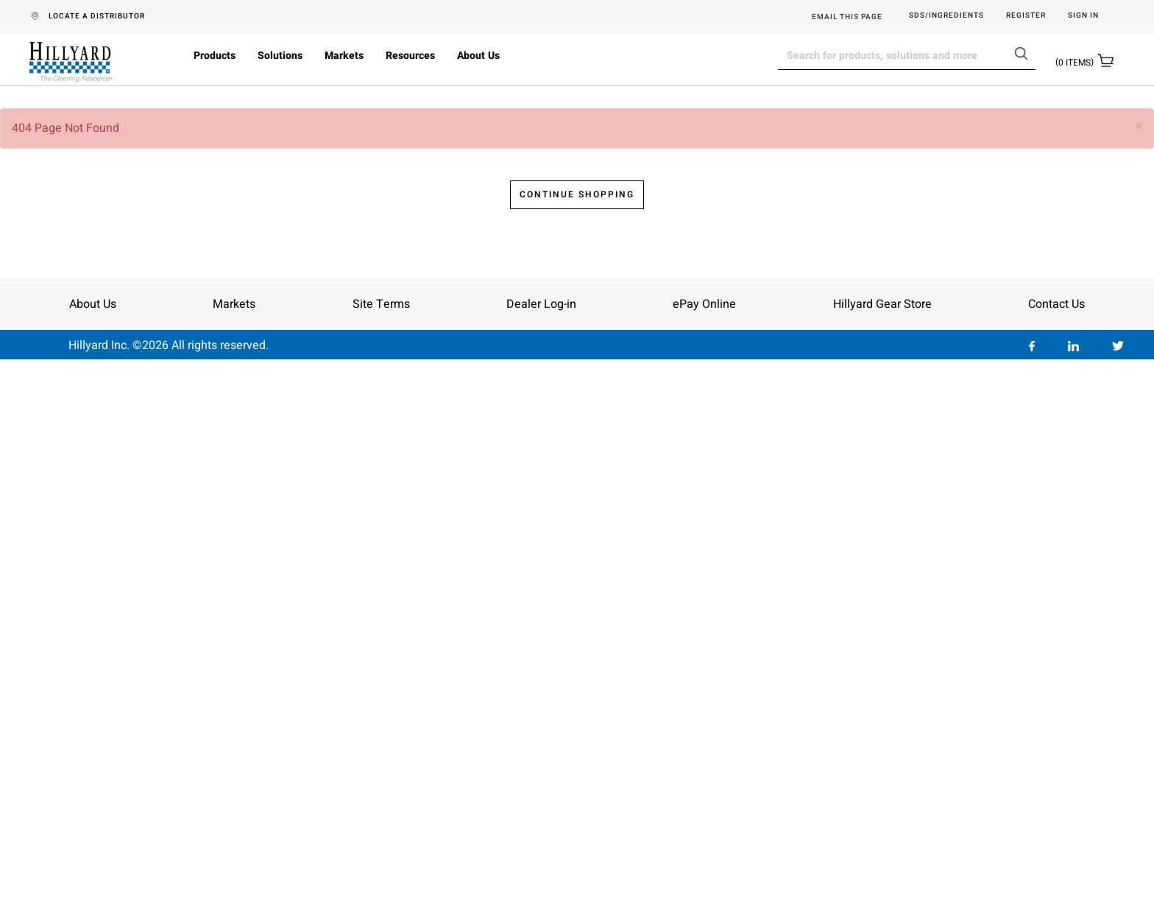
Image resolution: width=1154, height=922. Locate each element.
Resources (410, 55)
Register (1026, 16)
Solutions (280, 55)
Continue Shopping (577, 754)
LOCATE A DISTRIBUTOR (97, 16)
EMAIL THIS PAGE (847, 17)
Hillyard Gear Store (882, 864)
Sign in (1083, 16)
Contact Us (1056, 864)
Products (215, 55)
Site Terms (381, 864)
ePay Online (704, 864)
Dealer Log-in (541, 864)
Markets (344, 55)
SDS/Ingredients (946, 16)
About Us (478, 55)
